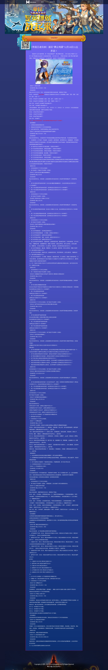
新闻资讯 (52, 2)
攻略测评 (75, 2)
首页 (42, 2)
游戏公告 (63, 2)
